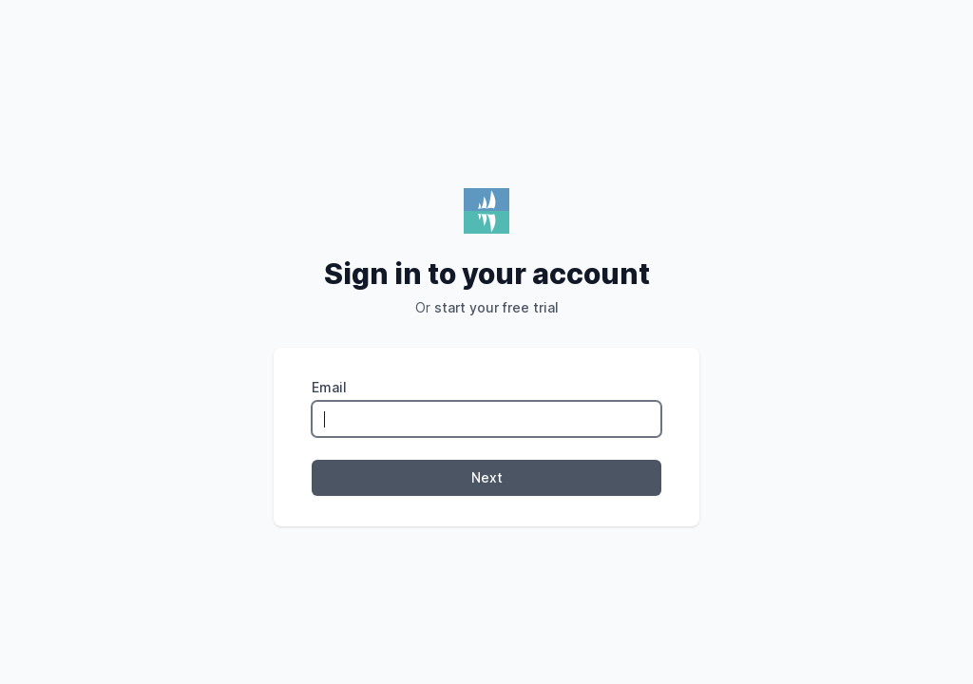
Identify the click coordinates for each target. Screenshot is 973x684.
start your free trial (496, 307)
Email (329, 387)
